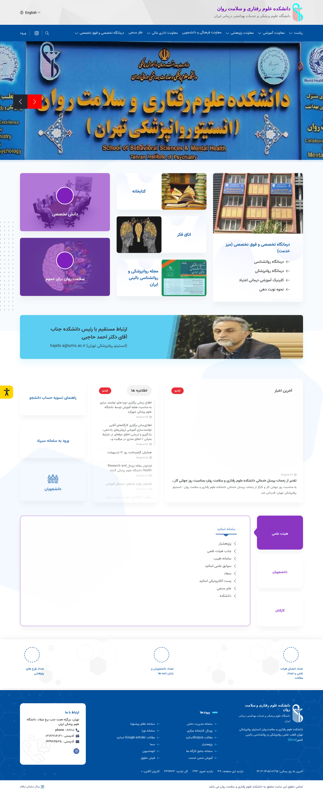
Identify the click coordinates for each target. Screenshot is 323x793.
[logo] (270, 713)
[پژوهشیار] (190, 744)
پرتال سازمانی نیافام (32, 787)
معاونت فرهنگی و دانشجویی (201, 32)
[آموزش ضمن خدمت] (190, 758)
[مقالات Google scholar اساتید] (133, 737)
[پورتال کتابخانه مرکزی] (190, 730)
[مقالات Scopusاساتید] (190, 737)
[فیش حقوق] (133, 758)
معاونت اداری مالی (162, 32)
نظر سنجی (136, 32)
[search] (47, 32)
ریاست (296, 32)
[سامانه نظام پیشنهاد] (133, 724)
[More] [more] (292, 740)
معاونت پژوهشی (240, 32)
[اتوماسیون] (133, 751)
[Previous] (34, 101)
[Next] (20, 101)
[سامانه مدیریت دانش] (190, 724)
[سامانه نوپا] (133, 730)
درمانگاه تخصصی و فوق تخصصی (99, 32)
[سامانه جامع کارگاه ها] (190, 751)
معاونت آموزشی (271, 32)
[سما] (133, 744)
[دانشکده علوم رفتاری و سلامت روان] (37, 32)
